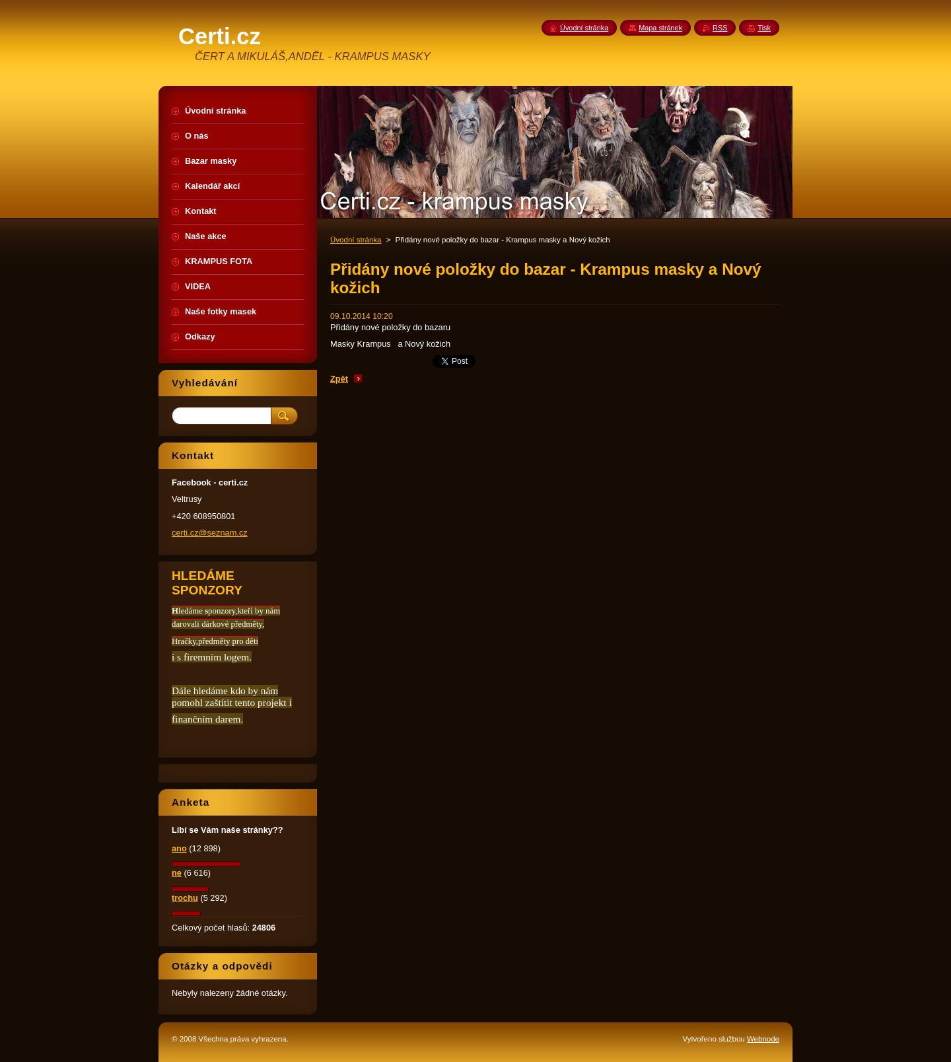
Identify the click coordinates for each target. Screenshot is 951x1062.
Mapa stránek (660, 28)
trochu (185, 898)
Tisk (764, 28)
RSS (720, 28)
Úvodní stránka (355, 240)
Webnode (763, 1039)
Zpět (339, 379)
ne (177, 873)
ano (179, 848)
